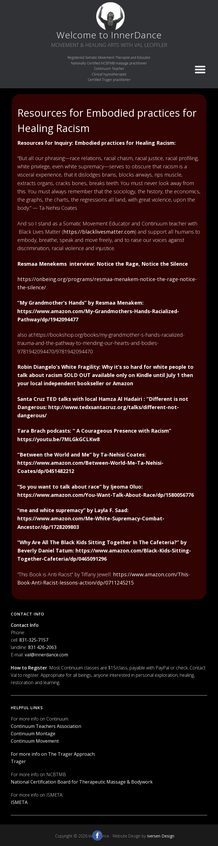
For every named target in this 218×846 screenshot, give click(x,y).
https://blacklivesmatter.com (99, 231)
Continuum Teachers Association (46, 726)
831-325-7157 (33, 640)
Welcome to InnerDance (109, 35)
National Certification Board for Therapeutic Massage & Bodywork (82, 782)
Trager (18, 761)
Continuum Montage (33, 733)
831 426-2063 (42, 647)
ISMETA (19, 802)
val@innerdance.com (46, 655)
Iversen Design (160, 836)
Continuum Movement (35, 741)
